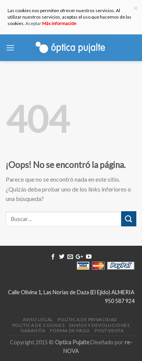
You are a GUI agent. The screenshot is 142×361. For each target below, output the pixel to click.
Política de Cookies (38, 325)
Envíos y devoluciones (99, 325)
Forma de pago (70, 330)
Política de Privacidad (87, 319)
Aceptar (33, 23)
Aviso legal (38, 319)
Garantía (32, 330)
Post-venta (109, 330)
